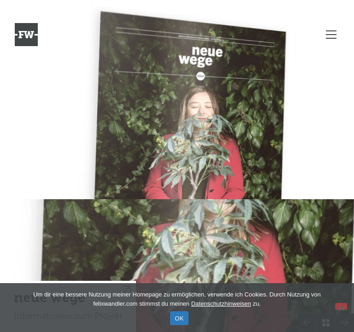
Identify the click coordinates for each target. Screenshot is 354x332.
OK (179, 318)
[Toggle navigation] (331, 35)
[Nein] (341, 306)
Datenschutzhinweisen (221, 303)
